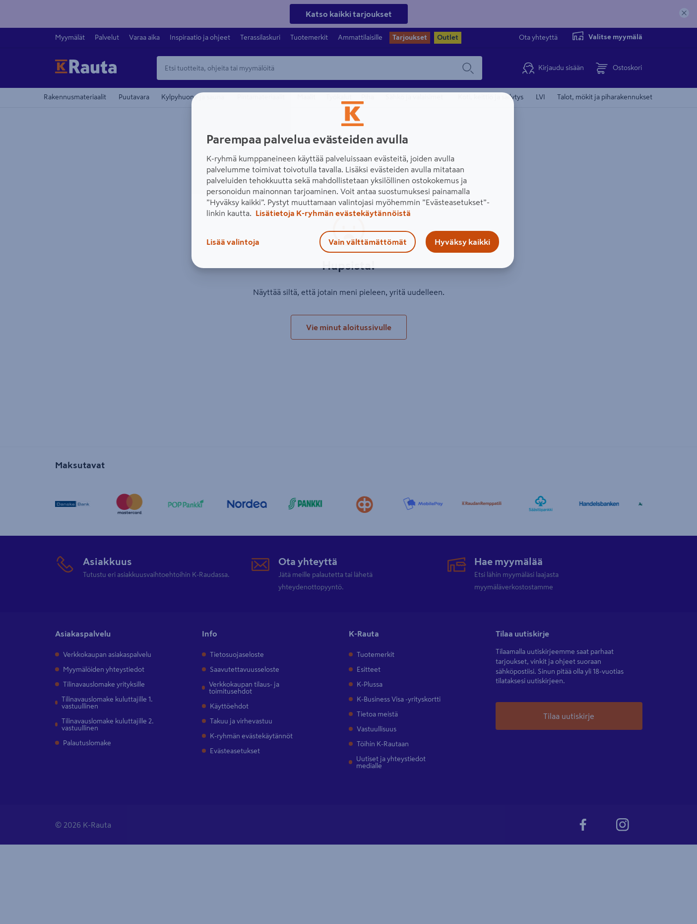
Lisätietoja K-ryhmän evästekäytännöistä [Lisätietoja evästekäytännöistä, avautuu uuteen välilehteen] (332, 213)
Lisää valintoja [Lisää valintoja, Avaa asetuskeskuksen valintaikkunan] (232, 242)
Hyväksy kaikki (462, 242)
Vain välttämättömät (367, 242)
